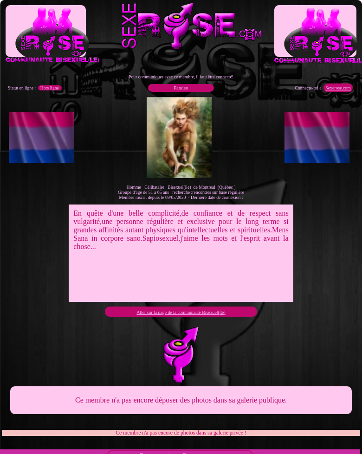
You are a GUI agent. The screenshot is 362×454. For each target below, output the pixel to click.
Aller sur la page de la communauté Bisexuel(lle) (180, 312)
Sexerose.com (337, 87)
